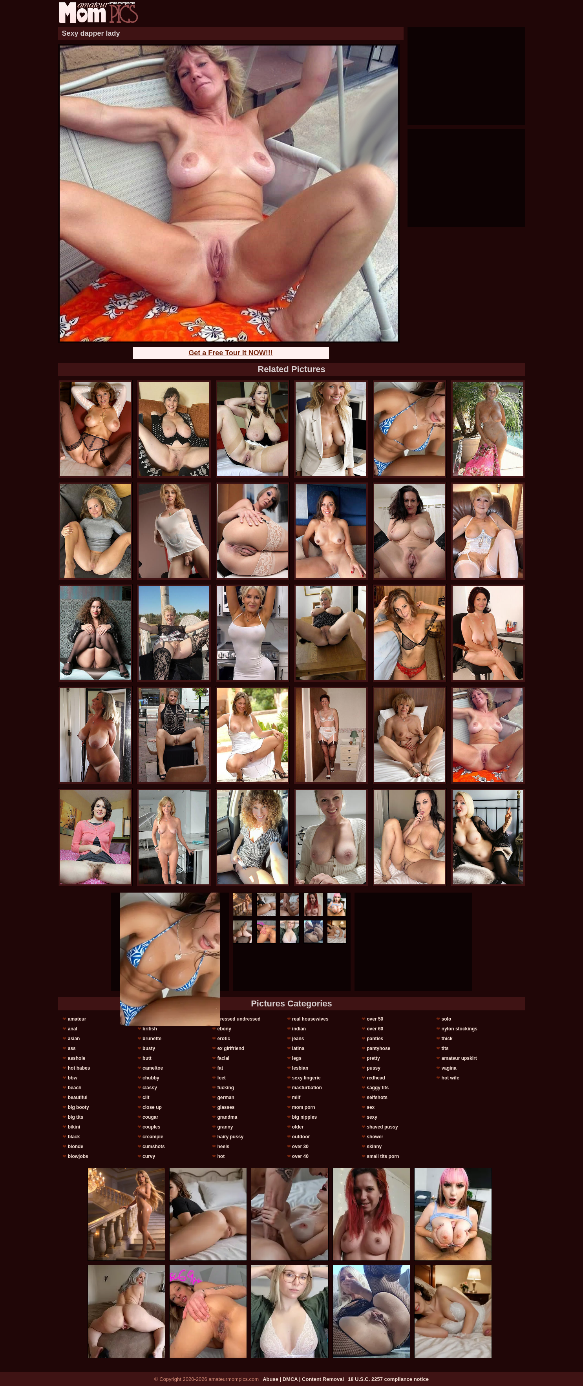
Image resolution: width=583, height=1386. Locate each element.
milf (296, 1097)
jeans (298, 1038)
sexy (372, 1117)
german (225, 1097)
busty (149, 1048)
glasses (225, 1107)
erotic (223, 1038)
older (297, 1127)
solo (446, 1019)
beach (75, 1087)
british (150, 1029)
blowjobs (78, 1156)
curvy (149, 1156)
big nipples (304, 1117)
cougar (150, 1117)
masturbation (307, 1087)
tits (445, 1048)
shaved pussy (382, 1127)
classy (150, 1087)
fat (220, 1068)
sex (371, 1107)
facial (223, 1058)
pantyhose (378, 1048)
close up (152, 1107)
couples (151, 1127)
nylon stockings (459, 1029)
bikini (74, 1127)
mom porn (303, 1107)
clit (146, 1097)
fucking (225, 1087)
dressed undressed (238, 1019)
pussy (373, 1068)
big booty (78, 1107)
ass (72, 1048)
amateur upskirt (459, 1058)
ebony (224, 1029)
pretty (373, 1058)
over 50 (375, 1019)
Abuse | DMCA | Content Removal (303, 1379)
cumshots (154, 1146)
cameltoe (153, 1068)
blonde (75, 1146)
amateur (77, 1019)
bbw (72, 1078)
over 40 (300, 1156)
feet (221, 1078)
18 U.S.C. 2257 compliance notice (388, 1379)
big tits (75, 1117)
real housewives (310, 1019)
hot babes (79, 1068)
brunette (152, 1038)
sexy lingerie (306, 1078)
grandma (227, 1117)
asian (74, 1038)
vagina (449, 1068)
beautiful (78, 1097)
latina (298, 1048)
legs (297, 1058)
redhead (376, 1078)
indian (299, 1029)
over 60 (375, 1029)
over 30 (300, 1146)
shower (375, 1136)
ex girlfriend (230, 1048)
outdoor (301, 1136)
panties (375, 1038)
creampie (153, 1136)
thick (447, 1038)
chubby (151, 1078)
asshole (77, 1058)
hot (221, 1156)
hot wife (450, 1078)
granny (225, 1127)
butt (147, 1058)
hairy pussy (230, 1136)
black (74, 1136)
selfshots (377, 1097)
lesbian (300, 1068)
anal (72, 1029)
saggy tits (378, 1087)
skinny (374, 1146)
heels (223, 1146)
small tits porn (383, 1156)
